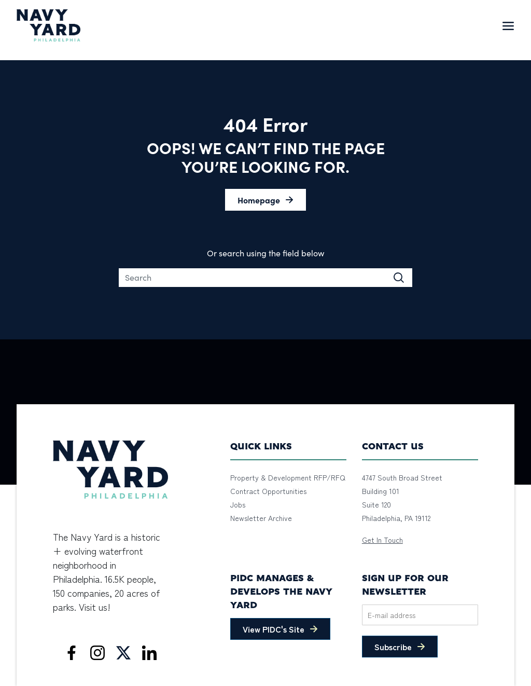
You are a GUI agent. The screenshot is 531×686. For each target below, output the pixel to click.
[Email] (420, 615)
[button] (265, 200)
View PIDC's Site (273, 629)
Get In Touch (382, 539)
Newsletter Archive (261, 518)
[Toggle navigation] (508, 25)
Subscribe (393, 646)
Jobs (237, 504)
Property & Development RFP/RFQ (287, 477)
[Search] (265, 277)
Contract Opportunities (268, 491)
